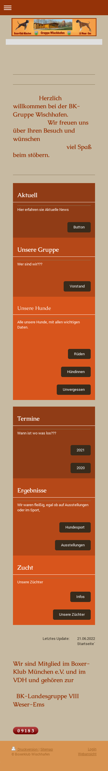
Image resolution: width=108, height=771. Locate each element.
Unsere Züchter (72, 614)
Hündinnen (76, 371)
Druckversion (25, 749)
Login (92, 749)
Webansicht (87, 753)
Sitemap (46, 749)
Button (79, 227)
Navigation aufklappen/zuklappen (54, 7)
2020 (81, 467)
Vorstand (77, 286)
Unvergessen (74, 389)
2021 (81, 449)
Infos (80, 596)
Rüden (79, 353)
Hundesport (75, 527)
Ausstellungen (73, 544)
